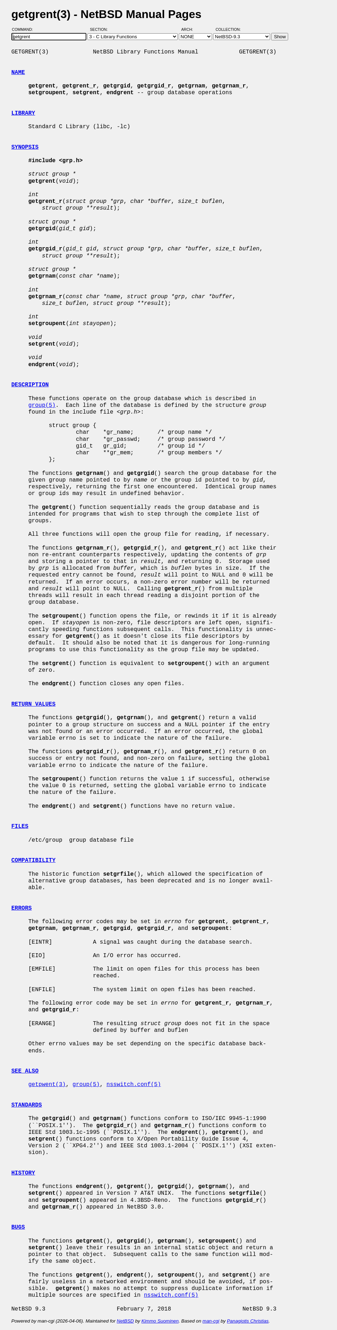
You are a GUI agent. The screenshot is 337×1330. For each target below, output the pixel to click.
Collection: (228, 29)
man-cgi (210, 1321)
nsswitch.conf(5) (134, 1085)
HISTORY (23, 1173)
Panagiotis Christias (248, 1321)
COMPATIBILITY (33, 860)
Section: (100, 29)
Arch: (190, 29)
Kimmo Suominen (159, 1321)
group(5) (42, 405)
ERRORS (21, 908)
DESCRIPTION (30, 385)
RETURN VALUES (33, 704)
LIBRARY (23, 113)
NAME (18, 72)
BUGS (18, 1227)
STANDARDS (26, 1105)
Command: (24, 29)
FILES (19, 826)
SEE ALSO (25, 1071)
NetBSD (125, 1321)
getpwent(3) (47, 1085)
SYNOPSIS (25, 147)
